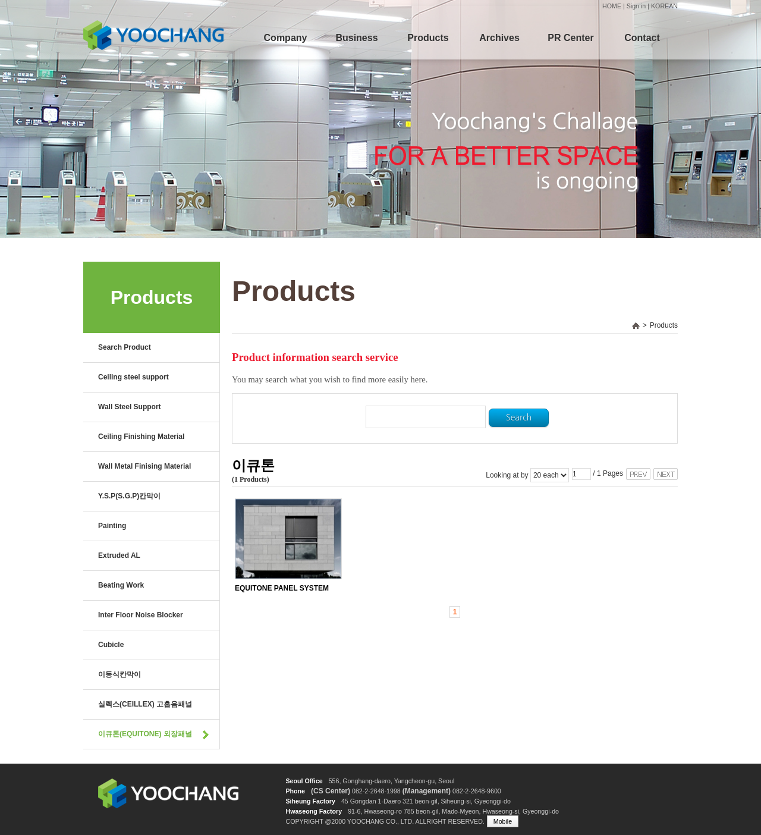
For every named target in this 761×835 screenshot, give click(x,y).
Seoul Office (303, 780)
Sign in (636, 6)
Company (285, 38)
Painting (112, 526)
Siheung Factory (310, 801)
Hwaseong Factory (313, 811)
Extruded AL (119, 555)
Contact (642, 38)
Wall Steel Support (129, 407)
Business (356, 38)
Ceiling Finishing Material (141, 436)
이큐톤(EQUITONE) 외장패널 (145, 734)
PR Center (570, 38)
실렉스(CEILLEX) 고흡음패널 (145, 704)
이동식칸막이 (119, 674)
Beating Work (121, 585)
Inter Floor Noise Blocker (140, 615)
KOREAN (664, 6)
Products (427, 38)
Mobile (502, 821)
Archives (499, 38)
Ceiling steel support (133, 377)
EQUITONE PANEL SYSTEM (282, 588)
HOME (611, 6)
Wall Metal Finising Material (144, 466)
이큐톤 (253, 466)
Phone (295, 791)
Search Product (124, 347)
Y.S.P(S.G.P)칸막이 (129, 496)
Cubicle (111, 645)
